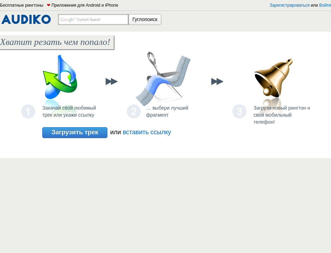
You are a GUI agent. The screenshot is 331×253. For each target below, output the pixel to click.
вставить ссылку (147, 132)
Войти (325, 5)
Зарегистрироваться (290, 5)
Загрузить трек (74, 132)
